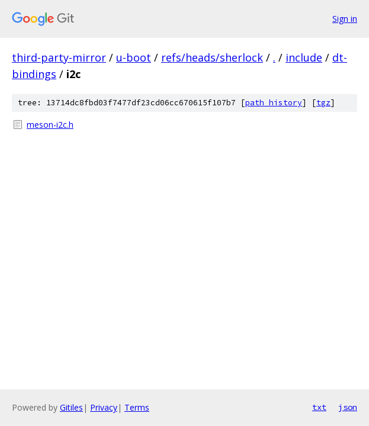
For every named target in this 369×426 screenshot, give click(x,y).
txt (319, 407)
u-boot (133, 57)
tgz (323, 103)
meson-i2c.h (50, 124)
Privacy (103, 407)
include (303, 57)
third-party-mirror (59, 57)
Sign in (344, 18)
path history (273, 103)
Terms (136, 407)
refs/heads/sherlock (212, 57)
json (347, 407)
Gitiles (71, 407)
